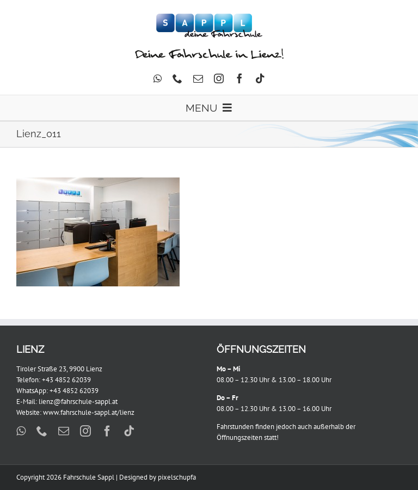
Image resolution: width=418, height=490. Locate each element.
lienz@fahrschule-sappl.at (78, 401)
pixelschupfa (177, 477)
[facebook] (239, 78)
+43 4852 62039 (66, 379)
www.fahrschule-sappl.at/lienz (88, 412)
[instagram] (219, 78)
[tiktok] (260, 78)
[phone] (177, 78)
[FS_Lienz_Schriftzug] (209, 52)
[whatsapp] (157, 78)
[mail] (198, 78)
